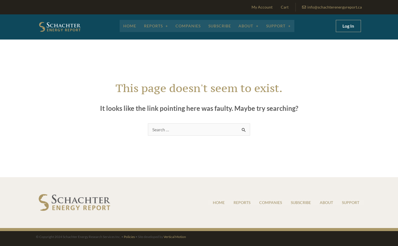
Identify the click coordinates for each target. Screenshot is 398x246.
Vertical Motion (175, 237)
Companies (187, 25)
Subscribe (220, 25)
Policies (129, 237)
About (250, 25)
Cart (285, 7)
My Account (262, 7)
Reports (155, 25)
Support (280, 25)
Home (128, 25)
